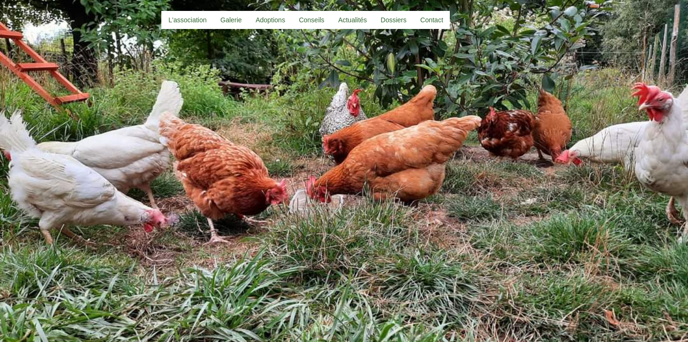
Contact (431, 20)
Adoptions (270, 20)
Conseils (312, 20)
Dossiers (393, 20)
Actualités (352, 20)
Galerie (231, 20)
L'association (187, 20)
